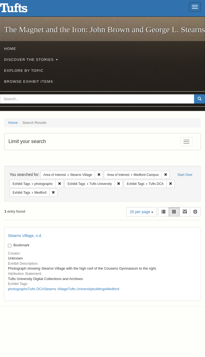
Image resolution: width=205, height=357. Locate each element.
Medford (112, 289)
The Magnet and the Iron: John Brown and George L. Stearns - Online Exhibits (20, 9)
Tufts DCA (36, 289)
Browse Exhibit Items (28, 81)
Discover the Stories (31, 60)
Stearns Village (56, 289)
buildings (99, 289)
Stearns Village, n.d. (25, 235)
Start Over (184, 175)
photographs (18, 289)
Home (10, 49)
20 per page (142, 212)
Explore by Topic (23, 70)
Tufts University (80, 289)
